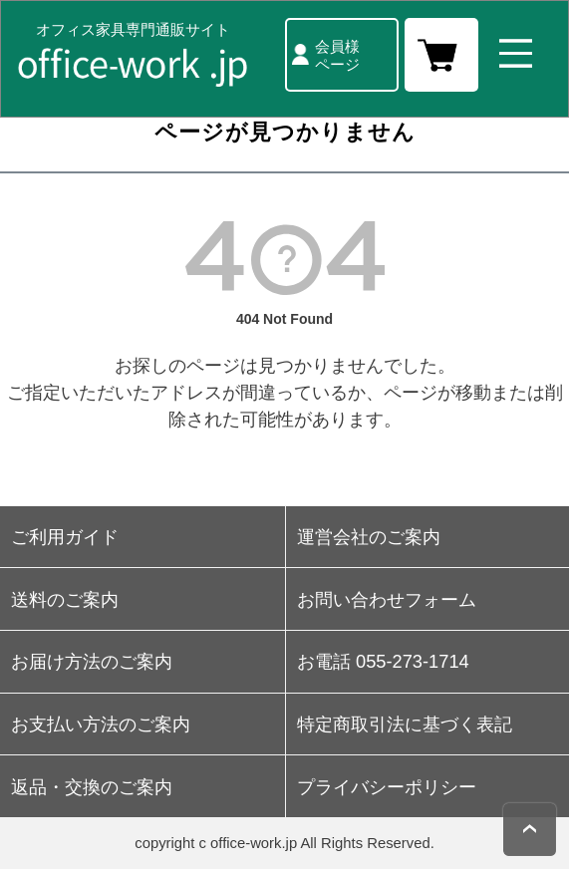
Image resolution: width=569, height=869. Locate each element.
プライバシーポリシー (386, 786)
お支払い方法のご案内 (100, 724)
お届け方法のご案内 (91, 661)
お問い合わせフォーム (386, 599)
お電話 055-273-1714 (383, 661)
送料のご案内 (65, 599)
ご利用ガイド (65, 536)
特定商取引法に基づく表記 (404, 724)
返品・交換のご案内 (91, 786)
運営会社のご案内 (368, 536)
